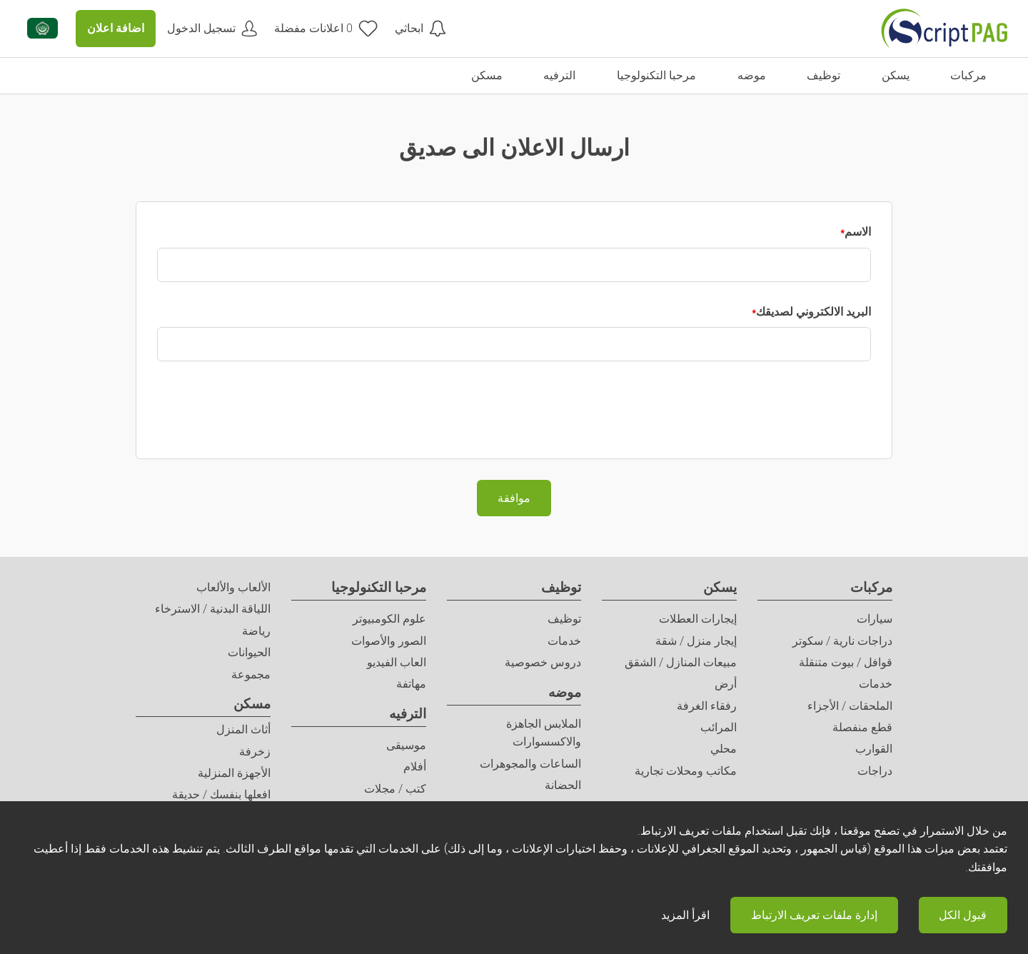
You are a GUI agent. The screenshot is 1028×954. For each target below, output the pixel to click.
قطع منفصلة (862, 727)
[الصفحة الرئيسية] (944, 29)
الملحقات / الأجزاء (849, 706)
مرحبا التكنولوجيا (378, 587)
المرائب (718, 727)
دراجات (874, 771)
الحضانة (563, 785)
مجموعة (251, 674)
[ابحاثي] (420, 28)
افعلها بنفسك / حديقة (221, 794)
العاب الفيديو (396, 662)
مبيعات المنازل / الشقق (681, 662)
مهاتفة (411, 684)
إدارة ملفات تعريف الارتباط (814, 915)
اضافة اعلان (115, 28)
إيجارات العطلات (698, 619)
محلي (723, 748)
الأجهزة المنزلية (234, 773)
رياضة (256, 631)
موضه (564, 692)
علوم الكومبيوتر (389, 619)
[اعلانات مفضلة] (325, 28)
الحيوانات (249, 652)
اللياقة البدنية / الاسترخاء (213, 609)
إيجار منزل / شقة (696, 641)
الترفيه (407, 714)
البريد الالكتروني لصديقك (813, 311)
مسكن (252, 704)
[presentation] (762, 410)
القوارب (873, 748)
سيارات (874, 619)
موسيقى (406, 745)
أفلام (414, 766)
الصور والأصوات (388, 641)
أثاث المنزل (243, 729)
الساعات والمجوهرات (530, 763)
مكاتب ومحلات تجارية (686, 771)
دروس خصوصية (543, 662)
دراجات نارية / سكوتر (842, 641)
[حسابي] (212, 28)
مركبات (871, 587)
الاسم (858, 232)
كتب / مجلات (395, 788)
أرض (726, 684)
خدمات (875, 684)
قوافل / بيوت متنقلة (845, 662)
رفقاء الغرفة (707, 706)
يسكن (720, 587)
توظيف (561, 587)
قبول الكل (963, 915)
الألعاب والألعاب (233, 587)
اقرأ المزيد (685, 915)
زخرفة (255, 751)
